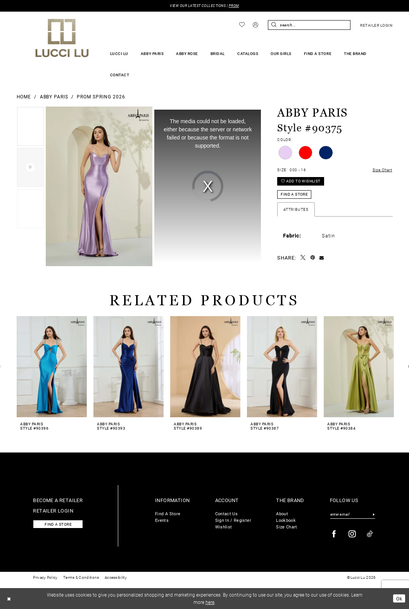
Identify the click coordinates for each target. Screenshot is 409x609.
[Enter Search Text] (309, 25)
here (209, 602)
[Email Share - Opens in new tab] (321, 258)
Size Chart (286, 527)
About (282, 513)
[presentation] (52, 366)
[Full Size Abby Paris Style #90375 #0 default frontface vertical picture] (99, 187)
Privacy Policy (45, 577)
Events (162, 520)
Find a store (58, 524)
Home (24, 96)
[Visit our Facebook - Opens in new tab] (334, 534)
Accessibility (116, 577)
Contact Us (226, 513)
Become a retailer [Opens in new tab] (58, 500)
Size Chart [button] (382, 169)
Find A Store (167, 513)
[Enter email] (353, 514)
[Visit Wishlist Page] (242, 25)
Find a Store (294, 194)
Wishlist (223, 527)
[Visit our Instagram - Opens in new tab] (352, 534)
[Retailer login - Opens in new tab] (376, 25)
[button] (255, 25)
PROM (234, 5)
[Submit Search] (274, 25)
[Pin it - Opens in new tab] (313, 258)
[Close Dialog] (9, 598)
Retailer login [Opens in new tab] (53, 510)
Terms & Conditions (81, 577)
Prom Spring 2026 (101, 96)
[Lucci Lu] (62, 38)
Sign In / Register (233, 520)
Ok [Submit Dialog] (399, 598)
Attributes (296, 209)
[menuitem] (242, 25)
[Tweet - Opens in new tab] (303, 258)
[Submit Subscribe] (374, 514)
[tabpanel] (30, 127)
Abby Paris (54, 96)
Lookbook (286, 520)
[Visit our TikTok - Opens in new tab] (370, 534)
